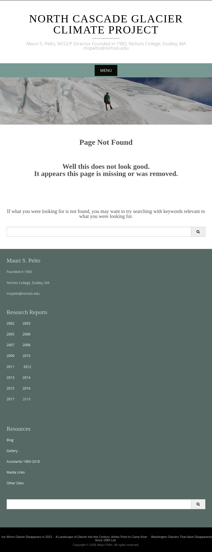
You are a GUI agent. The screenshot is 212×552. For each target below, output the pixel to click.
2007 (10, 345)
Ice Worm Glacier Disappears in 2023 (27, 536)
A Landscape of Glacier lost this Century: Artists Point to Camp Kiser (101, 536)
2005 (10, 334)
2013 (10, 377)
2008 (26, 345)
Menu (106, 70)
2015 (10, 388)
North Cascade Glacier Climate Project (106, 24)
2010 (26, 355)
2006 (26, 334)
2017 (10, 399)
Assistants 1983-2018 (23, 461)
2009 (10, 355)
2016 (26, 388)
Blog (10, 440)
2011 (10, 366)
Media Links (16, 472)
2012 (27, 366)
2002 (10, 323)
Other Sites (15, 483)
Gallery (12, 450)
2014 (26, 377)
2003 (26, 323)
